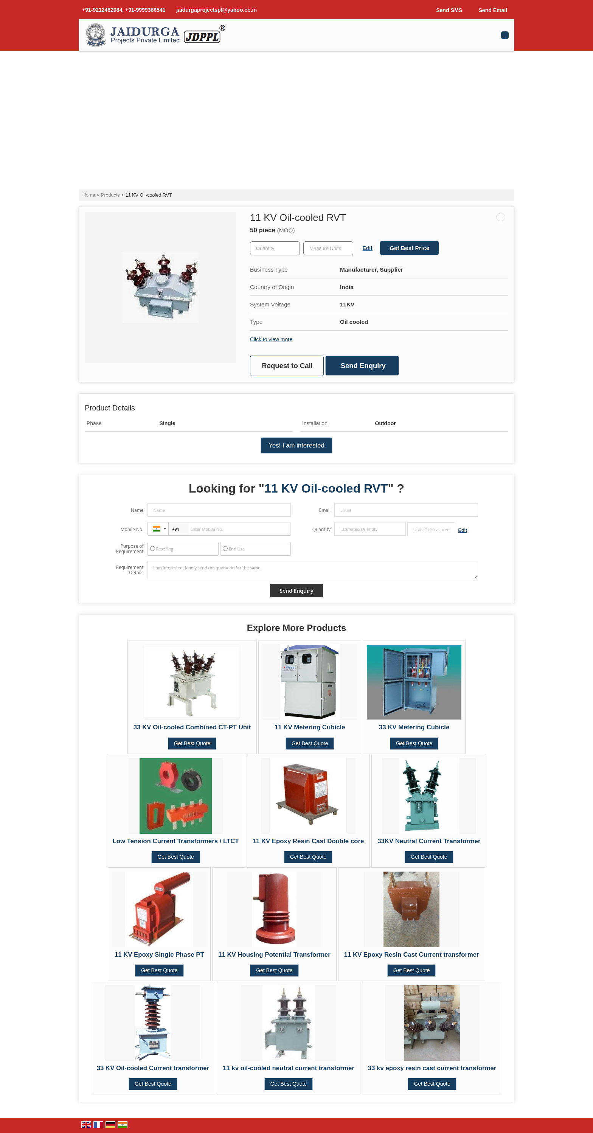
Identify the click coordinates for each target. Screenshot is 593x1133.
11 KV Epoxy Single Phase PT (159, 954)
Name (137, 510)
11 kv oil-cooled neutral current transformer (288, 1068)
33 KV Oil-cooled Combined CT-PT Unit (192, 727)
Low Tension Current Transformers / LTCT (176, 841)
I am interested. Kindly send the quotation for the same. (312, 570)
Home (88, 195)
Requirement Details (129, 570)
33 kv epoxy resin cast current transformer (432, 1068)
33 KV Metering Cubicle (414, 727)
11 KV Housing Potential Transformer (274, 954)
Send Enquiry (363, 366)
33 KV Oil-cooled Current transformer (153, 1068)
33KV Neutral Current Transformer (428, 841)
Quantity (321, 529)
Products (110, 195)
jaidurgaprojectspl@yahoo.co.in (216, 10)
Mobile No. (132, 529)
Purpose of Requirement (129, 549)
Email (325, 510)
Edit (368, 248)
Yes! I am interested (296, 445)
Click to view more (271, 339)
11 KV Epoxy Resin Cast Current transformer (411, 954)
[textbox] (328, 248)
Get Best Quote (192, 743)
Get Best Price (409, 248)
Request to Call (287, 366)
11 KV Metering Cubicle (310, 727)
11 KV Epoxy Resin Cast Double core (308, 841)
